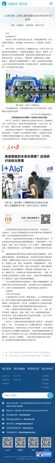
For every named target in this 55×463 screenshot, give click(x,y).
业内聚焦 (45, 380)
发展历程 (5, 384)
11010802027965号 (31, 459)
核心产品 (17, 376)
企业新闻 (45, 376)
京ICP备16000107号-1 (42, 457)
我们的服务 (19, 368)
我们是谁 (6, 368)
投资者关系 (33, 368)
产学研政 (45, 384)
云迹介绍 (5, 376)
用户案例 (45, 387)
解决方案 (17, 380)
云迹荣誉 (5, 380)
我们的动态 (47, 368)
